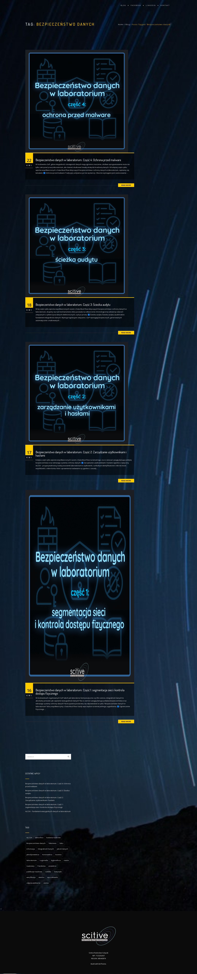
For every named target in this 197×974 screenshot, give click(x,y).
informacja (30, 849)
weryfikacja (30, 877)
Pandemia (41, 866)
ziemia (46, 883)
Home (120, 24)
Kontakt (165, 5)
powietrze (52, 866)
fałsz (61, 843)
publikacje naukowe (34, 871)
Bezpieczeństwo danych (35, 843)
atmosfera (39, 837)
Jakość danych (62, 849)
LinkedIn (151, 5)
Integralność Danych (46, 849)
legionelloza (56, 860)
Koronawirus (47, 854)
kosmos (58, 854)
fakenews (52, 843)
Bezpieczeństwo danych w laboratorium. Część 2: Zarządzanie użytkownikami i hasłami (81, 453)
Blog (123, 5)
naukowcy (30, 866)
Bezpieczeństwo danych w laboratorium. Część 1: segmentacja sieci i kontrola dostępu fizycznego (80, 691)
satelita (48, 871)
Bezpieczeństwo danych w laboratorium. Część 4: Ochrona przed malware (78, 160)
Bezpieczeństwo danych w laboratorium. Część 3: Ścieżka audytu (73, 305)
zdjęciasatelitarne (33, 883)
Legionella (44, 860)
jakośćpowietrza (32, 854)
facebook (136, 5)
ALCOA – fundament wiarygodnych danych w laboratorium (48, 811)
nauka (66, 860)
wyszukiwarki (52, 877)
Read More (126, 185)
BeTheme (102, 964)
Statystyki (58, 871)
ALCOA (29, 837)
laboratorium (31, 860)
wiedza (41, 877)
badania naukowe (53, 837)
